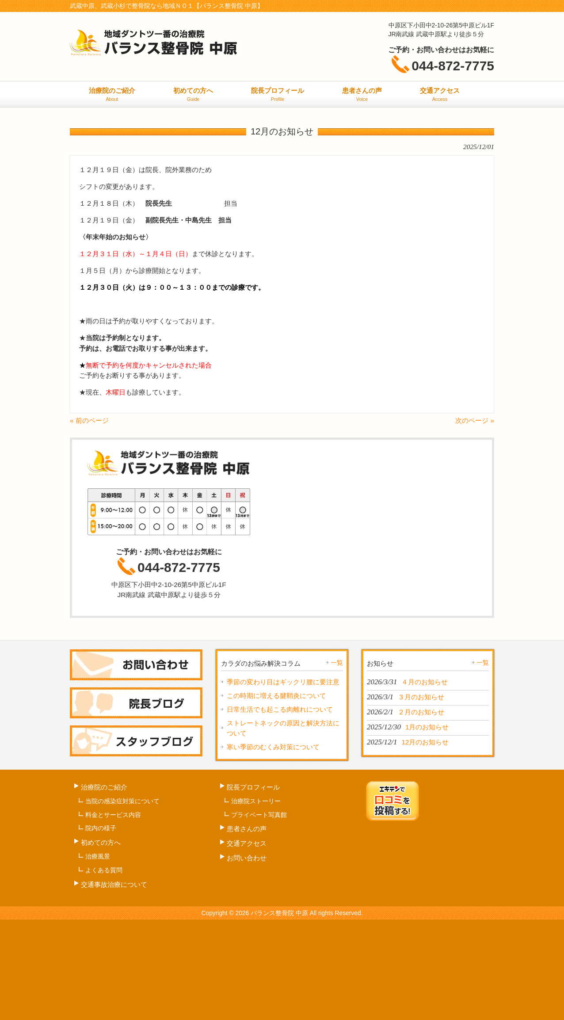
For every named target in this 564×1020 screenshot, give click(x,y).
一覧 (337, 662)
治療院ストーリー (256, 801)
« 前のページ (89, 420)
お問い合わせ (247, 858)
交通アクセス (247, 843)
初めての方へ (101, 842)
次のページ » (474, 420)
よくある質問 (103, 870)
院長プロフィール (253, 787)
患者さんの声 (247, 828)
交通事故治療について (114, 884)
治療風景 (97, 856)
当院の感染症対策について (122, 801)
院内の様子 (100, 828)
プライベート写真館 (259, 814)
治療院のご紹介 (104, 787)
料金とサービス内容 (113, 814)
